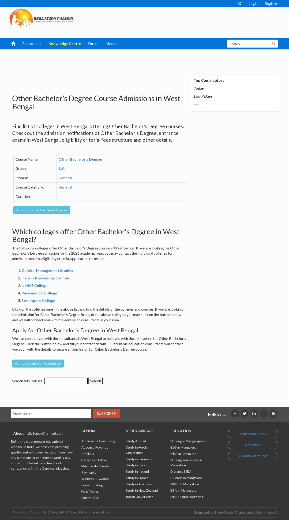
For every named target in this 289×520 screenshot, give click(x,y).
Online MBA (90, 498)
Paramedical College (39, 293)
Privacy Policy (78, 512)
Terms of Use (101, 512)
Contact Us (38, 512)
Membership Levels (95, 466)
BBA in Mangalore (183, 490)
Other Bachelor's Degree (80, 159)
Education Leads (253, 433)
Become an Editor (94, 460)
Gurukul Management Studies (47, 270)
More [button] (111, 43)
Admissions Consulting (98, 441)
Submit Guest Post (253, 455)
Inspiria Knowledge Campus (46, 278)
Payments (88, 472)
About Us (19, 512)
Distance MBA (180, 471)
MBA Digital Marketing (186, 497)
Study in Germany (139, 459)
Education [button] (31, 43)
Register (271, 3)
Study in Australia (139, 484)
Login (253, 3)
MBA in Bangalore (183, 454)
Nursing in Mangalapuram (188, 441)
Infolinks (87, 454)
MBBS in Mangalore (184, 484)
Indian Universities (139, 497)
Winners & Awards (95, 479)
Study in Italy (135, 465)
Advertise (253, 444)
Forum (93, 43)
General (65, 177)
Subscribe (106, 413)
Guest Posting (92, 485)
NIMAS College (34, 285)
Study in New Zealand (142, 490)
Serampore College (38, 300)
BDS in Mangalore (183, 447)
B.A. (61, 168)
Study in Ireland (137, 471)
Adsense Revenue (94, 447)
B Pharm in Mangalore (186, 478)
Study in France (137, 478)
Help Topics (90, 491)
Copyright (57, 512)
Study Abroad (136, 441)
